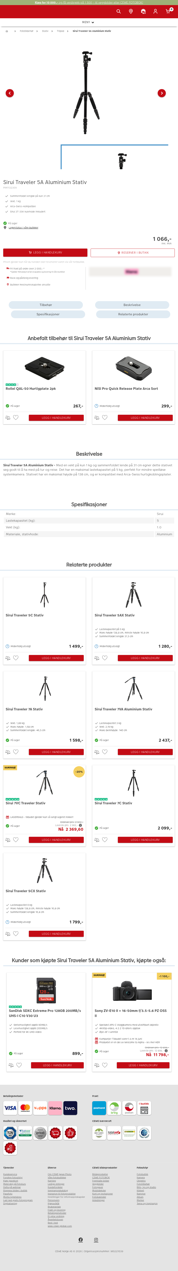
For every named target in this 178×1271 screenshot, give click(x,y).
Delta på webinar (12, 1187)
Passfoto (7, 1193)
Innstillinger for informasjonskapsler (66, 1197)
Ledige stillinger (56, 1184)
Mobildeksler (99, 1190)
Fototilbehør (143, 1184)
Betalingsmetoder (57, 1213)
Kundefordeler (55, 1187)
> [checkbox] (9, 417)
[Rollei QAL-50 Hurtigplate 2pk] (44, 380)
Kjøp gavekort (10, 1180)
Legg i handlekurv (56, 418)
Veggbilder (98, 1184)
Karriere (52, 1180)
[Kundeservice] (144, 12)
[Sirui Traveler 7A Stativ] (44, 707)
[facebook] (81, 1240)
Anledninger (98, 1200)
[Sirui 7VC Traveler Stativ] (44, 798)
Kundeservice (10, 1174)
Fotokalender (99, 1197)
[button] (10, 93)
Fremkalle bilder (100, 1180)
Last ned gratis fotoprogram (18, 1200)
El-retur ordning (56, 1216)
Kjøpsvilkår (53, 1203)
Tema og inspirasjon (147, 1203)
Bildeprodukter (100, 1174)
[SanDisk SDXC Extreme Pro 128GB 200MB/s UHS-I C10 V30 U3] (46, 1015)
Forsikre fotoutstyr (13, 1177)
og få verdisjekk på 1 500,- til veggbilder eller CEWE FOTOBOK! (89, 2)
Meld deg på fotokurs (14, 1184)
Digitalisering (10, 1203)
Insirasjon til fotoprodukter (62, 1193)
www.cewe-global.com (60, 1226)
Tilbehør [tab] (46, 305)
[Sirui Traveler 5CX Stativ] (44, 889)
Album (140, 1197)
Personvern (53, 1200)
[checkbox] (16, 417)
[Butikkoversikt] (131, 12)
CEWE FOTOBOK (101, 1177)
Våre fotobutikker (57, 1177)
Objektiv (141, 1180)
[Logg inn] (156, 12)
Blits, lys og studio (146, 1187)
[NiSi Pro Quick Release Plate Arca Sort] (133, 380)
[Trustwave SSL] (25, 1133)
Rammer (141, 1193)
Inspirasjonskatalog (58, 1190)
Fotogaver (97, 1187)
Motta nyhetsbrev (12, 1197)
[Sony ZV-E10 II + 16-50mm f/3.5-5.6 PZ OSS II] (131, 1015)
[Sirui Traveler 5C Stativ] (44, 613)
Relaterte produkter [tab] (133, 314)
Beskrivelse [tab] (132, 305)
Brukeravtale (54, 1206)
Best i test (53, 1222)
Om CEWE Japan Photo (60, 1174)
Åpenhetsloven (55, 1219)
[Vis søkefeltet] (119, 12)
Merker (140, 1200)
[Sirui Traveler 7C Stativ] (133, 798)
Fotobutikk (142, 1174)
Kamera (141, 1177)
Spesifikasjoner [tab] (48, 314)
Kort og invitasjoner (102, 1193)
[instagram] (97, 1240)
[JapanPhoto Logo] (11, 14)
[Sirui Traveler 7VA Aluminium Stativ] (133, 707)
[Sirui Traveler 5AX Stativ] (133, 613)
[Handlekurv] (168, 12)
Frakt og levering (56, 1210)
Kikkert (140, 1190)
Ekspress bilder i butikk (15, 1190)
